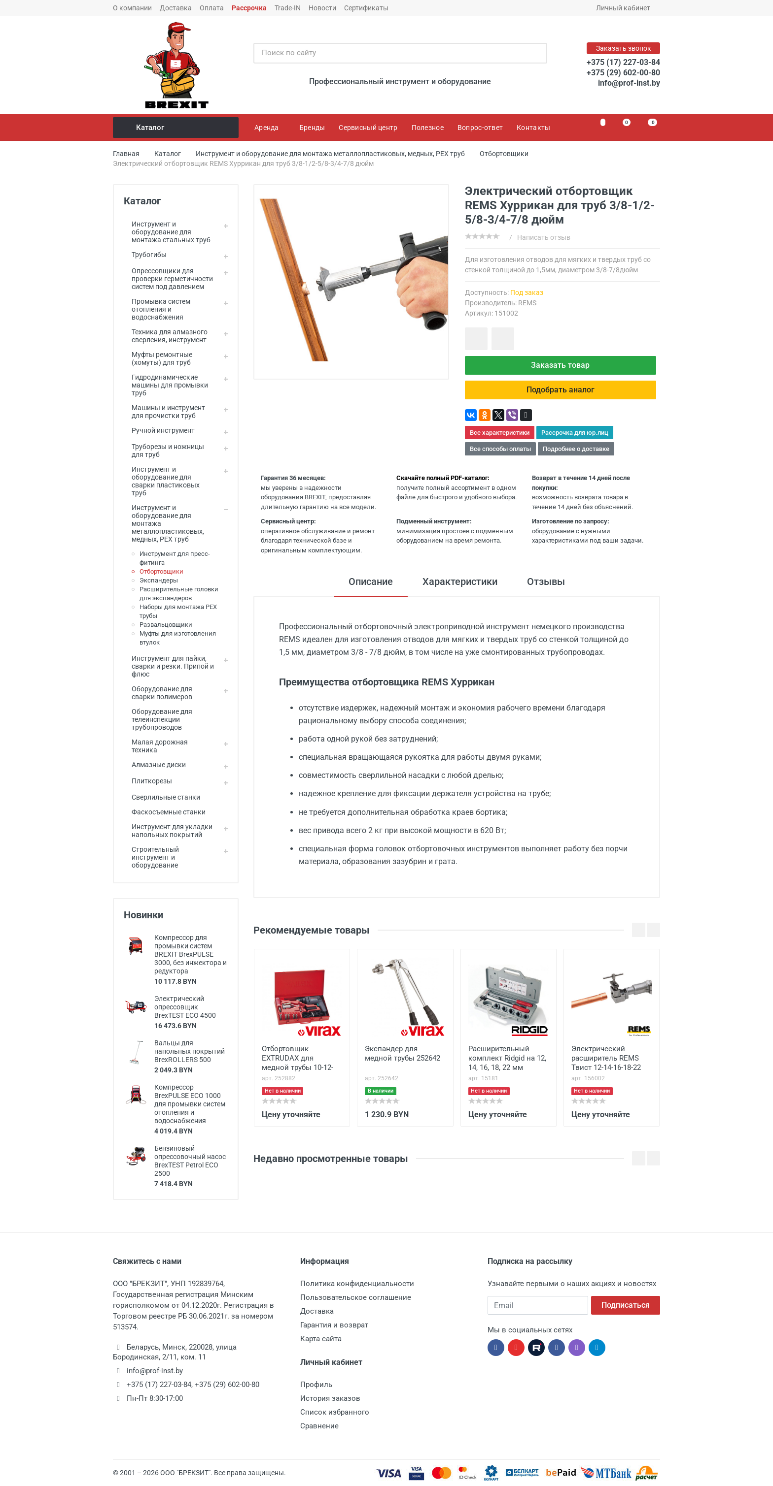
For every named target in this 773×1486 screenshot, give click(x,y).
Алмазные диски (155, 765)
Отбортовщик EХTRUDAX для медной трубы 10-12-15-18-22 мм (297, 1059)
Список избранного (334, 1412)
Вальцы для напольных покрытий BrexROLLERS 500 (189, 1051)
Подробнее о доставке (576, 448)
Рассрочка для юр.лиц (574, 432)
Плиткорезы (148, 781)
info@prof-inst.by (629, 83)
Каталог (176, 127)
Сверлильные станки (162, 797)
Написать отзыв (543, 237)
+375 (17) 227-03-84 (623, 62)
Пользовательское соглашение (355, 1297)
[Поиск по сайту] (390, 53)
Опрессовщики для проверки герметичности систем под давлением (168, 279)
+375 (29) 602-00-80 (623, 72)
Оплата (212, 7)
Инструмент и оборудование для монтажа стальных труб (167, 232)
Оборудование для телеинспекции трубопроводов (158, 719)
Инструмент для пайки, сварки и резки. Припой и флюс (169, 666)
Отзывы (546, 581)
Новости (322, 7)
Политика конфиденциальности (357, 1283)
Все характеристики (499, 432)
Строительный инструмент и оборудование (151, 857)
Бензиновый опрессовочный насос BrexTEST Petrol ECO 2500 (190, 1160)
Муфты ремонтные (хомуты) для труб (158, 358)
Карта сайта (321, 1338)
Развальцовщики (166, 624)
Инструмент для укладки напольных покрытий (168, 831)
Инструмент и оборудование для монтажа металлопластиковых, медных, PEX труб (164, 523)
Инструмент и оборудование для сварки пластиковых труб (162, 481)
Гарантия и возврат (334, 1325)
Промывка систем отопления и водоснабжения (157, 309)
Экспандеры (159, 580)
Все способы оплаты (500, 448)
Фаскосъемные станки (165, 812)
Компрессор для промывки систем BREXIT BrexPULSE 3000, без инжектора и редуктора (190, 954)
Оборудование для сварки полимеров (158, 693)
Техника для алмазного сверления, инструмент (166, 336)
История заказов (330, 1398)
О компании (132, 7)
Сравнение (319, 1425)
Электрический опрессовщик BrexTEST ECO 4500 (185, 1007)
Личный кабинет (626, 8)
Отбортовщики (161, 571)
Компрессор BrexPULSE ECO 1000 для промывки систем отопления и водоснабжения (189, 1104)
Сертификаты (366, 7)
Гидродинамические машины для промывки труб (166, 385)
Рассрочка (249, 7)
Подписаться (625, 1305)
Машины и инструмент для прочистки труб (164, 412)
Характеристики (459, 581)
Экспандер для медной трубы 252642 (402, 1053)
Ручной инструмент (159, 430)
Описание (371, 581)
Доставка (176, 7)
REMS (527, 303)
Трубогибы (145, 254)
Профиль (316, 1384)
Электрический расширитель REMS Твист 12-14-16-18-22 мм (606, 1059)
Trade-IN (288, 7)
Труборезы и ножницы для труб (164, 450)
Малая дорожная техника (156, 746)
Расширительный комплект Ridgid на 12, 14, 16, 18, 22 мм (507, 1058)
